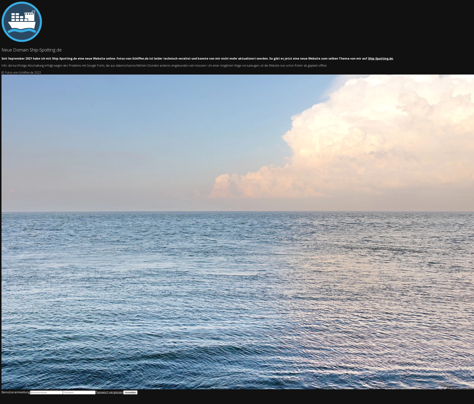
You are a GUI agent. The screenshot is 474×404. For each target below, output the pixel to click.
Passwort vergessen (109, 392)
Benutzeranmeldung (15, 392)
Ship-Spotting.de (380, 58)
